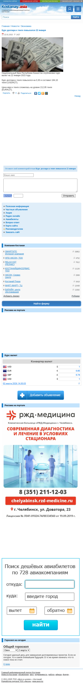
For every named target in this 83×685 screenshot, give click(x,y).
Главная (6, 26)
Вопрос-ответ (12, 222)
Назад (77, 96)
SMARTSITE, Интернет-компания (14, 252)
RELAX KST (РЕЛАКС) (10, 263)
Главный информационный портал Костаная (20, 672)
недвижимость (41, 674)
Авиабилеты (12, 219)
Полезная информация (17, 206)
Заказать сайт (13, 232)
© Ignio (6, 664)
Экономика (26, 26)
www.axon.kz (37, 681)
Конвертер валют (41, 361)
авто (32, 674)
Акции (9, 213)
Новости (15, 26)
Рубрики (76, 296)
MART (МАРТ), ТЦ (13, 285)
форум (65, 674)
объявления (23, 674)
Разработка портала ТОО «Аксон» (16, 681)
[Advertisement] (19, 334)
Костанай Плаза (12, 281)
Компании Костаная (15, 245)
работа (51, 674)
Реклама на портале (15, 310)
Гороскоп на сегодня (15, 640)
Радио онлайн (13, 216)
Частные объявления (16, 209)
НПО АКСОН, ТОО (14, 258)
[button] (76, 17)
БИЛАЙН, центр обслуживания (12, 290)
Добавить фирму (11, 296)
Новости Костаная (9, 674)
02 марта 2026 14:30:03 (14, 383)
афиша (59, 674)
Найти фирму (41, 303)
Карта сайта (12, 226)
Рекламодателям (14, 229)
